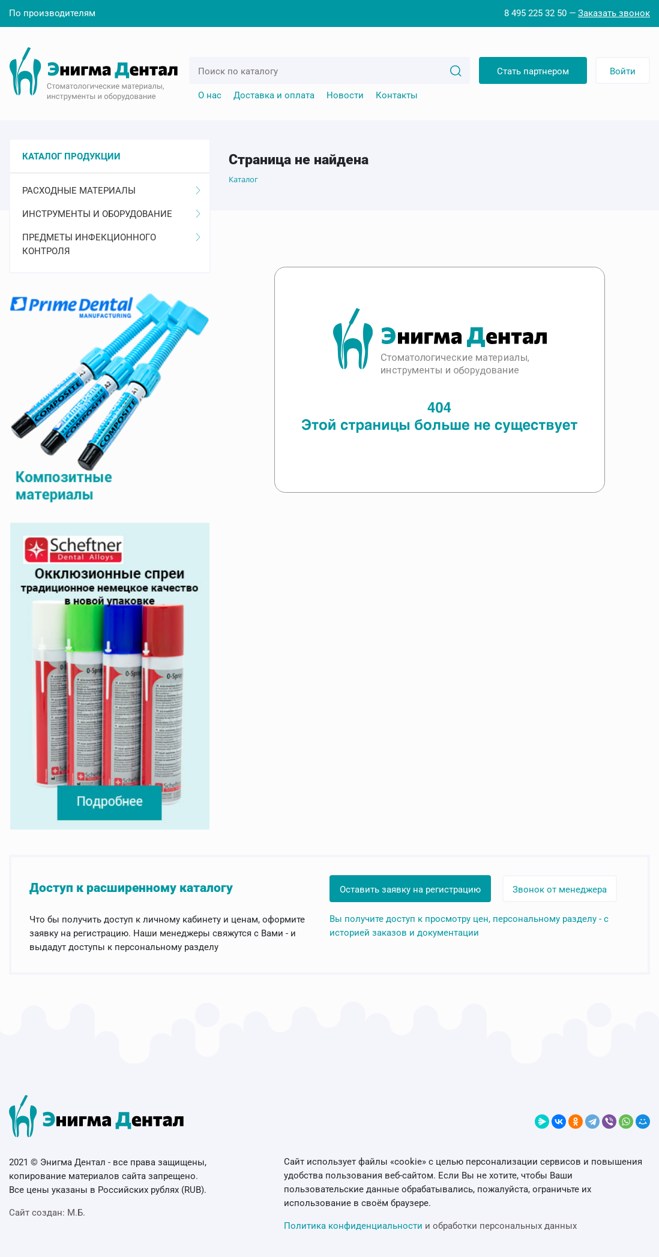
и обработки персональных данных (430, 1225)
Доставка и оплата (273, 95)
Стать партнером (533, 71)
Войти (623, 71)
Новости (345, 95)
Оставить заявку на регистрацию (410, 889)
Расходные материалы (111, 190)
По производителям (52, 13)
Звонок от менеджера (560, 889)
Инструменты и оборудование (111, 214)
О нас (209, 95)
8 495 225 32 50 (535, 13)
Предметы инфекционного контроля (111, 244)
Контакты (397, 95)
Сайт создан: (47, 1212)
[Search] (455, 70)
